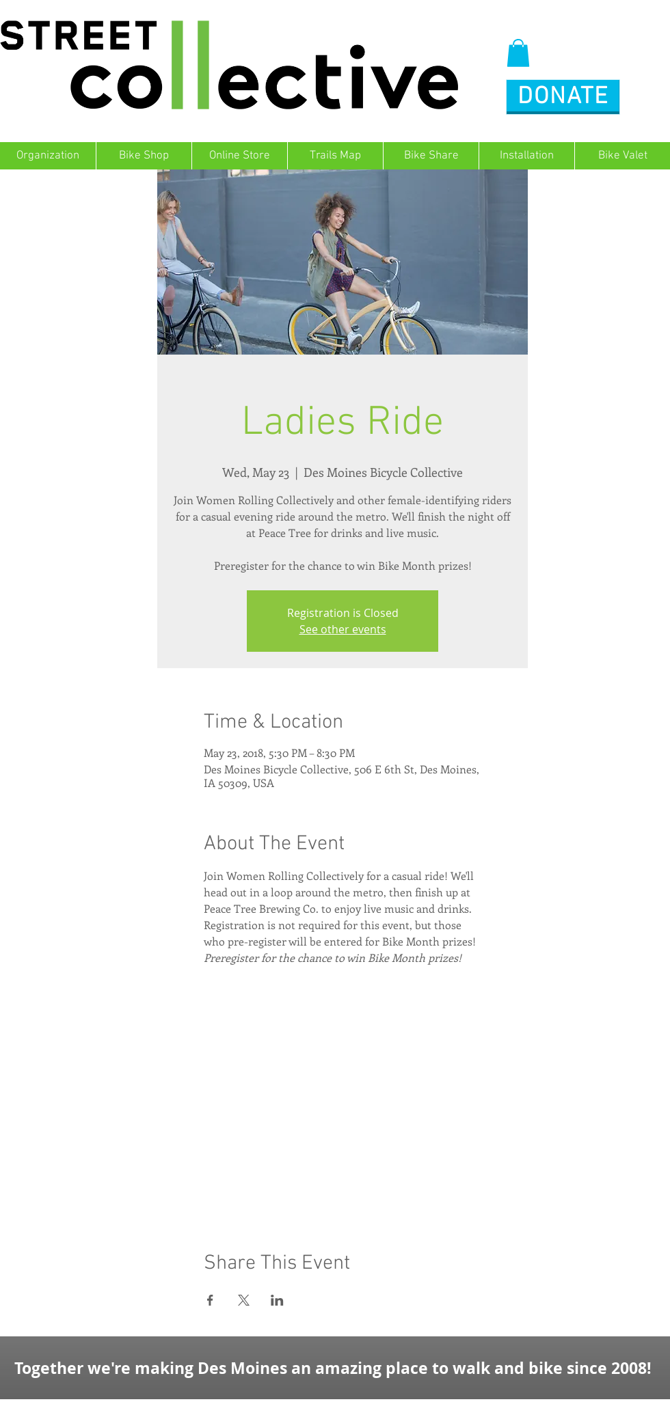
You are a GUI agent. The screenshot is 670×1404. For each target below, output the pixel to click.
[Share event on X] (243, 1300)
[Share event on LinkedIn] (277, 1300)
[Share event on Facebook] (210, 1300)
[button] (518, 53)
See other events (342, 629)
